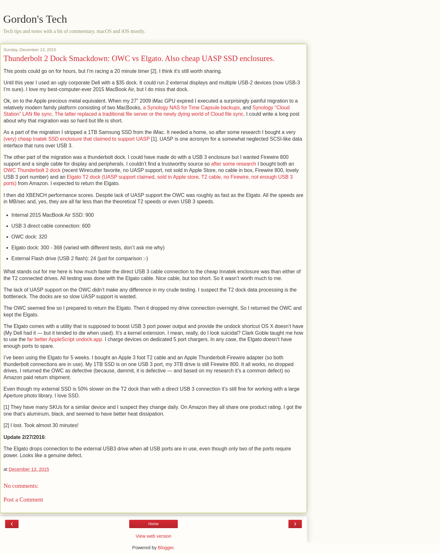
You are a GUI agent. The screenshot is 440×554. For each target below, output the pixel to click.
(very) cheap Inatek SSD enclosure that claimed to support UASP (77, 139)
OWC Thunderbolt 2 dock (32, 170)
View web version (153, 536)
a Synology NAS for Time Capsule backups (191, 107)
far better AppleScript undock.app (64, 339)
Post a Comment (23, 499)
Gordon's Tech (35, 19)
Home (153, 524)
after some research (233, 164)
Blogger (166, 547)
